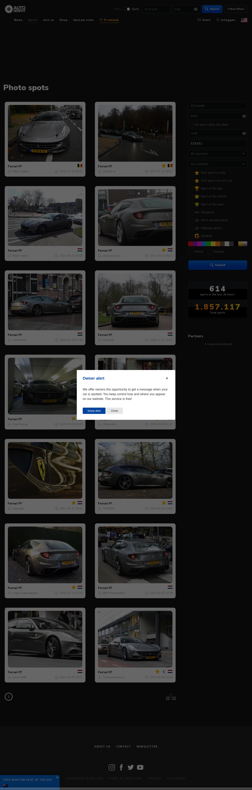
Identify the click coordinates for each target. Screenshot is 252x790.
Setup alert (94, 410)
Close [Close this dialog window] (114, 410)
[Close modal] (166, 378)
